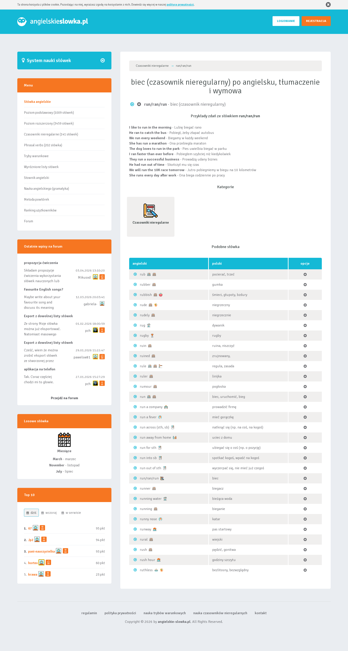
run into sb (148, 458)
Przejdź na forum (64, 398)
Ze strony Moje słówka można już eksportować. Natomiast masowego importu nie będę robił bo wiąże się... (42, 334)
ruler (144, 376)
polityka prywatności (120, 613)
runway (145, 529)
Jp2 (30, 540)
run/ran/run (149, 478)
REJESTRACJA (316, 21)
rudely (145, 315)
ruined (145, 356)
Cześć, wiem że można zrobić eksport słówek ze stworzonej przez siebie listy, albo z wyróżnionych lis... (41, 361)
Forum (28, 221)
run (142, 397)
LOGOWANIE (286, 21)
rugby (144, 335)
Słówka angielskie (37, 102)
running (146, 509)
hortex (33, 563)
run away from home (155, 437)
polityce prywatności (180, 4)
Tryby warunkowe (36, 156)
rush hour (147, 560)
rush (143, 549)
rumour (146, 386)
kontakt (261, 613)
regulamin (89, 613)
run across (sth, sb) (154, 427)
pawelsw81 (82, 357)
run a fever (148, 417)
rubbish (146, 295)
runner (145, 488)
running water (151, 499)
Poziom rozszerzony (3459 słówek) (49, 123)
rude (143, 305)
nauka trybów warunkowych (165, 613)
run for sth (148, 448)
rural (144, 539)
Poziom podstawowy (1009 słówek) (49, 113)
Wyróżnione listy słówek (41, 167)
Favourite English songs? (43, 289)
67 (30, 528)
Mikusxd (84, 277)
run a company (151, 407)
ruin (143, 346)
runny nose (148, 519)
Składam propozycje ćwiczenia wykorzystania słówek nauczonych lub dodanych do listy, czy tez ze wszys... (42, 281)
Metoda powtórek (36, 199)
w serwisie (71, 513)
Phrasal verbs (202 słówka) (43, 145)
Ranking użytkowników (40, 210)
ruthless (146, 570)
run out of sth (150, 468)
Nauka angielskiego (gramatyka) (46, 189)
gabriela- (90, 304)
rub (142, 274)
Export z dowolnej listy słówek (48, 316)
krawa (32, 575)
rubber (145, 284)
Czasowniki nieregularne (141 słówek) (51, 134)
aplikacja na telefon (39, 369)
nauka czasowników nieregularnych (220, 613)
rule (143, 366)
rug (142, 325)
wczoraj (49, 513)
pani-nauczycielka (41, 551)
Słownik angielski (36, 178)
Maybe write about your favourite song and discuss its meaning (42, 302)
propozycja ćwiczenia (41, 263)
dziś (31, 513)
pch (88, 330)
